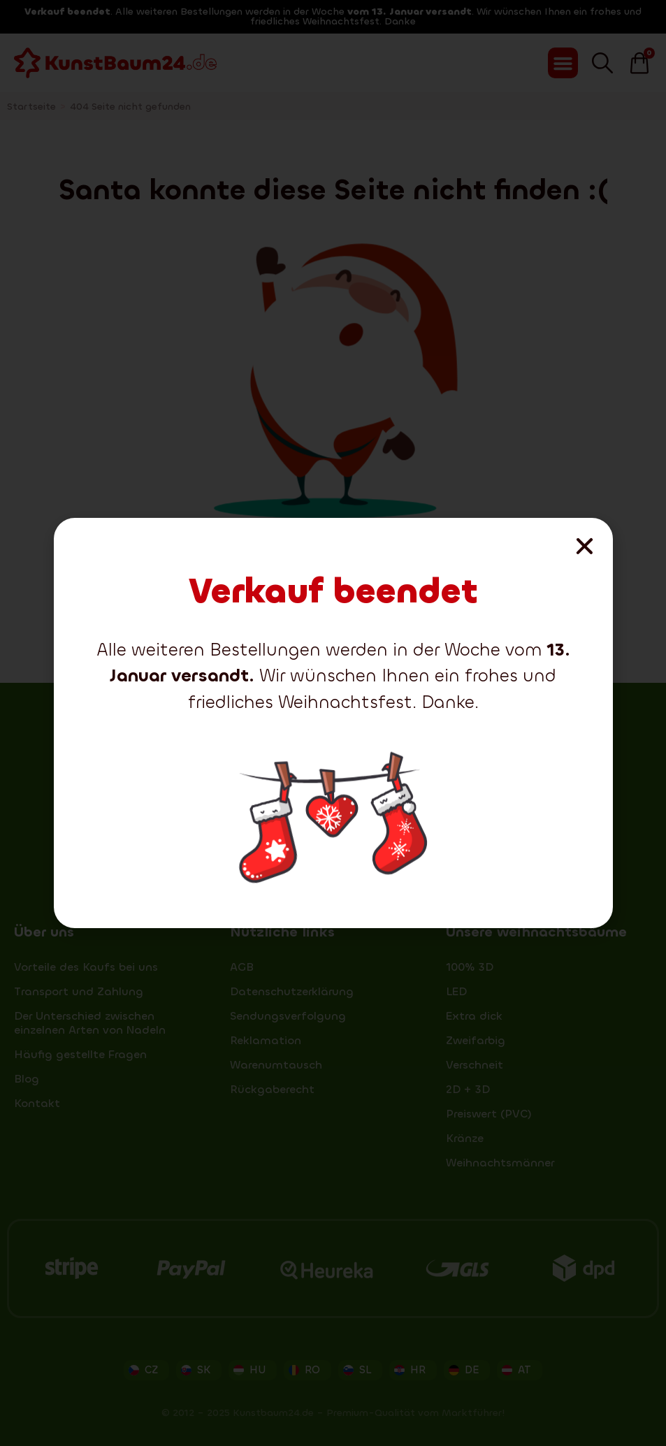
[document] (333, 723)
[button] (584, 546)
